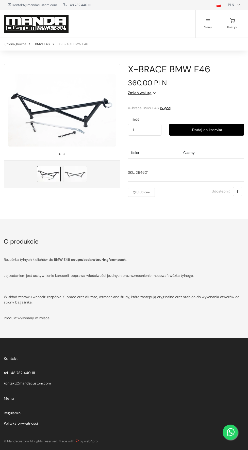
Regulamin (12, 413)
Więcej (165, 108)
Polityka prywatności (21, 423)
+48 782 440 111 (77, 5)
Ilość (136, 120)
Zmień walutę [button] (140, 92)
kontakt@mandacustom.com (32, 5)
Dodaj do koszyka (206, 129)
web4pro (91, 441)
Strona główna (15, 44)
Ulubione (141, 192)
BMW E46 (42, 44)
